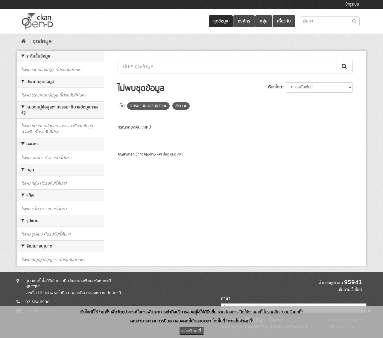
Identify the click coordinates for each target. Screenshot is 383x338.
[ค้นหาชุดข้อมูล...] (227, 66)
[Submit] (345, 66)
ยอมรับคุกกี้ (191, 331)
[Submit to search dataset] (354, 20)
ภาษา (225, 299)
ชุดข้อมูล (220, 21)
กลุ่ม (264, 21)
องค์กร (244, 21)
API (159, 154)
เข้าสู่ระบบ (351, 4)
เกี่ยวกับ (284, 21)
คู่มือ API (176, 154)
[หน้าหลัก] (23, 42)
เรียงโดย (275, 87)
